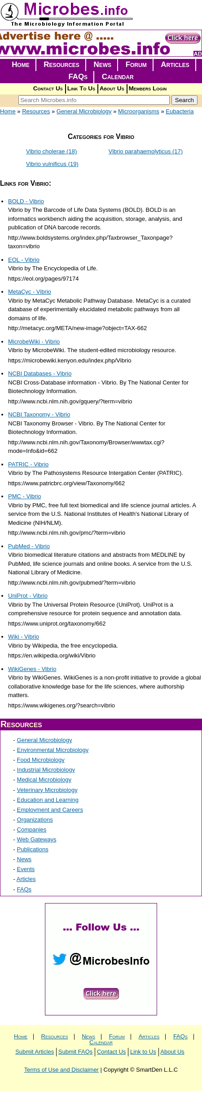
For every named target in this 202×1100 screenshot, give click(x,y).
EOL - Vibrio (24, 259)
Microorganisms (138, 111)
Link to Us (143, 1051)
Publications (32, 849)
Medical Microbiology (44, 779)
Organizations (35, 819)
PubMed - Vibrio (29, 546)
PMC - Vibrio (24, 496)
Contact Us (48, 88)
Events (26, 869)
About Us (112, 88)
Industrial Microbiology (46, 769)
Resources (61, 64)
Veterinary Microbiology (47, 790)
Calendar (118, 76)
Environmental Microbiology (53, 750)
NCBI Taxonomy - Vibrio (39, 414)
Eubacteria (179, 111)
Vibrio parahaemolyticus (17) (146, 151)
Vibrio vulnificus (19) (52, 164)
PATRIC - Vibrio (28, 464)
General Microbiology (84, 111)
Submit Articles (34, 1051)
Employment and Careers (50, 809)
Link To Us (81, 88)
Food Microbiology (41, 759)
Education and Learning (48, 799)
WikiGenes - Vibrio (32, 669)
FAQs (78, 76)
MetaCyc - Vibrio (29, 291)
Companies (32, 829)
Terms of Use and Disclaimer (61, 1069)
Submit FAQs (75, 1051)
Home (21, 64)
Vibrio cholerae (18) (51, 151)
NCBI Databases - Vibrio (39, 373)
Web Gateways (37, 839)
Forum (136, 64)
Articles (175, 64)
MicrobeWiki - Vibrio (34, 341)
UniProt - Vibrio (28, 595)
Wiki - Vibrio (23, 636)
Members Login (148, 88)
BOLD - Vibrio (26, 201)
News (103, 64)
